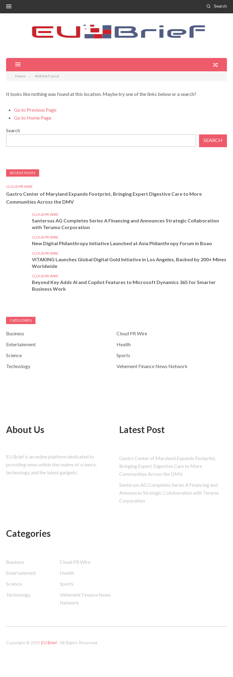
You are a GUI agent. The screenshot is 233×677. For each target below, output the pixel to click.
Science (14, 355)
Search (220, 5)
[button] (9, 7)
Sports (123, 355)
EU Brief (49, 642)
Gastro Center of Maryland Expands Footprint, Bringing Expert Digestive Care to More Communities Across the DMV (104, 198)
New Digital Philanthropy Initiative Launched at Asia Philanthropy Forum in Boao (122, 243)
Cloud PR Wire (19, 186)
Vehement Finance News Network (151, 366)
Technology (18, 366)
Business (15, 333)
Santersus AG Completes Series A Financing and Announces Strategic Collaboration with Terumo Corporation (125, 224)
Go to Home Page (32, 117)
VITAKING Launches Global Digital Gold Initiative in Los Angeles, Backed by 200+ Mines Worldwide (129, 262)
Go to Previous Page (35, 110)
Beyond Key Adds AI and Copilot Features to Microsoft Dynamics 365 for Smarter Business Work (124, 285)
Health (123, 344)
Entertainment (21, 344)
